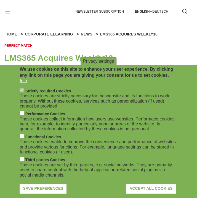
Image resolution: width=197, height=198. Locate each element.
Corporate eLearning (49, 34)
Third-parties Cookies (45, 166)
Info (23, 87)
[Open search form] (185, 11)
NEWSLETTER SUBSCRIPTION (100, 11)
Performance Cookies (45, 120)
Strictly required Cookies (48, 97)
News (86, 34)
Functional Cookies (43, 143)
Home (11, 34)
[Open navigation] (7, 11)
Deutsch (160, 11)
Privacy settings (98, 67)
